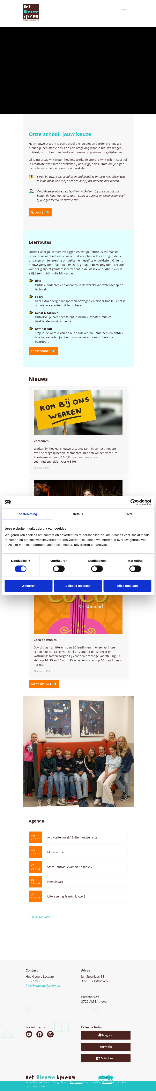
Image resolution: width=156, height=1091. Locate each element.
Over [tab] (129, 514)
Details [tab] (78, 514)
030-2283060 (35, 981)
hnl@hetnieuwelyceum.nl (43, 986)
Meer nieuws (44, 685)
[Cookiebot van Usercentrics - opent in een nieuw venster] (133, 502)
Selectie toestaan (78, 585)
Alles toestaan (127, 585)
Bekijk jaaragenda (41, 917)
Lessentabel (43, 352)
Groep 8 (40, 213)
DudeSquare (39, 1086)
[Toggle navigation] (125, 7)
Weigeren (29, 585)
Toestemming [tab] (27, 514)
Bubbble (107, 1082)
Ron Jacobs (76, 1082)
